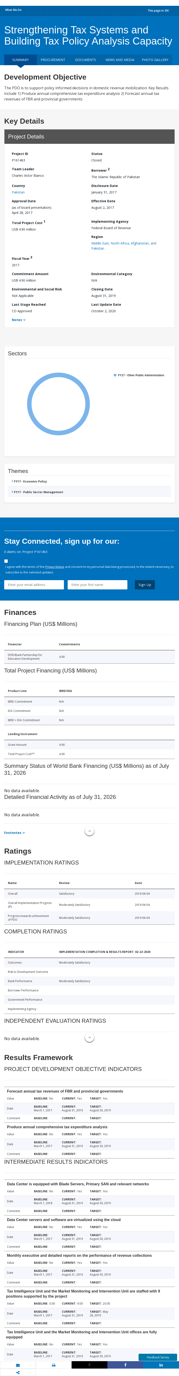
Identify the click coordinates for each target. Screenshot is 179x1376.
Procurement (53, 60)
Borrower (100, 170)
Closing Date (102, 289)
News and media (120, 60)
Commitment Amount (30, 274)
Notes (17, 320)
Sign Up (145, 584)
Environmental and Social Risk (37, 289)
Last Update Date (106, 304)
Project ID (20, 153)
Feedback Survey (158, 1357)
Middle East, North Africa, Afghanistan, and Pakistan (123, 246)
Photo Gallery (155, 60)
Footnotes (12, 832)
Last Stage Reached (29, 304)
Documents (85, 60)
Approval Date (24, 201)
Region (97, 237)
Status (97, 153)
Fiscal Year (22, 258)
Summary (20, 60)
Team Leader (23, 169)
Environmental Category (111, 274)
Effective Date (103, 201)
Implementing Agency (110, 221)
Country (18, 185)
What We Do (13, 10)
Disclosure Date (104, 185)
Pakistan (18, 192)
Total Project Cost (28, 222)
